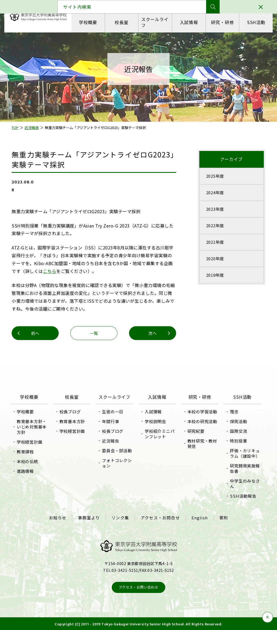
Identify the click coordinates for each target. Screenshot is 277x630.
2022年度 (213, 225)
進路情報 (28, 471)
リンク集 (120, 517)
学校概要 (88, 22)
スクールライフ (155, 22)
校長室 (121, 22)
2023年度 (213, 209)
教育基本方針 (74, 421)
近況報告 (111, 447)
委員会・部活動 (118, 456)
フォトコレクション (118, 468)
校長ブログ (72, 411)
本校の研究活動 (201, 421)
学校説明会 (155, 421)
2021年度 (213, 242)
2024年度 (213, 192)
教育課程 (28, 451)
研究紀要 (194, 431)
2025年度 (213, 176)
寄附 (222, 517)
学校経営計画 (32, 442)
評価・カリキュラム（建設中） (243, 453)
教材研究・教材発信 (201, 443)
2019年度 (213, 275)
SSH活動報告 (241, 496)
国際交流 (236, 431)
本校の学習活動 (201, 411)
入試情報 (188, 22)
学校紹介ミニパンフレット (158, 433)
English (199, 517)
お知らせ (59, 517)
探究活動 (236, 421)
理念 (232, 411)
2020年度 (213, 258)
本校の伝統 (30, 461)
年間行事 (111, 427)
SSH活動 (255, 22)
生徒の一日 (113, 417)
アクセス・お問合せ (160, 517)
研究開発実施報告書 (243, 468)
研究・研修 (221, 22)
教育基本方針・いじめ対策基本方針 (35, 426)
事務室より (90, 517)
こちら (60, 271)
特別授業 (236, 441)
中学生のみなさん (243, 483)
